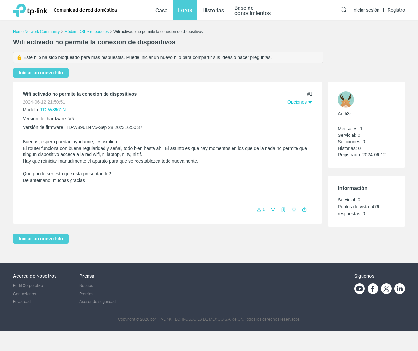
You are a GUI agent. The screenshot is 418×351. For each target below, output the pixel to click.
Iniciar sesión (365, 10)
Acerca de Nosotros (34, 276)
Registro (396, 10)
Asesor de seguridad (97, 301)
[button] (304, 209)
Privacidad (22, 301)
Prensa (86, 276)
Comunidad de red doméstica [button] (85, 10)
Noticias (86, 285)
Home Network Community (36, 31)
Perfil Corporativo (28, 285)
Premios (86, 293)
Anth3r (344, 113)
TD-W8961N (53, 109)
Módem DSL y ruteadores (86, 31)
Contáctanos (24, 293)
